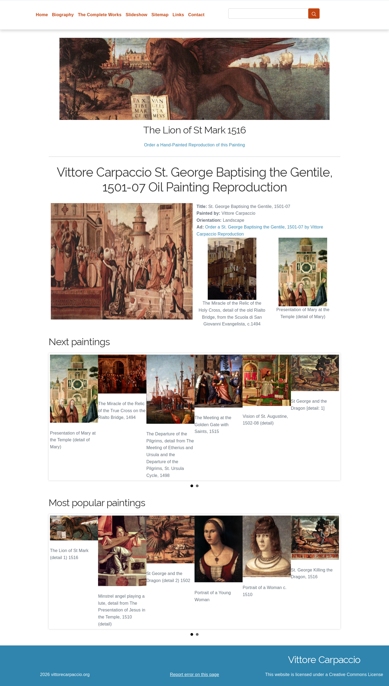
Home (42, 14)
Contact (196, 14)
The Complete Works (100, 14)
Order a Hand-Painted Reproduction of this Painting (194, 145)
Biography (63, 14)
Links (178, 14)
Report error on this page (194, 674)
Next (332, 416)
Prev (57, 416)
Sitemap (159, 14)
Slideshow (136, 14)
